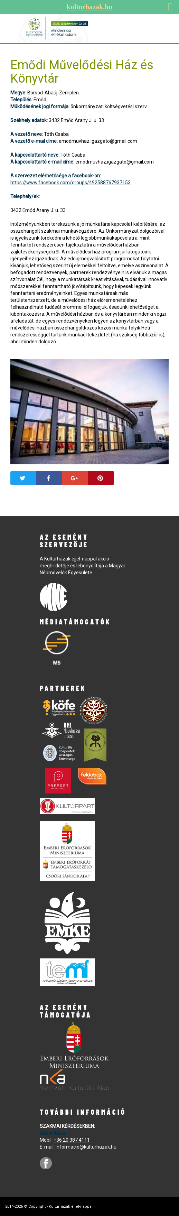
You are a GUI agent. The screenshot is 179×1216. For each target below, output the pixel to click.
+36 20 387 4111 (72, 1140)
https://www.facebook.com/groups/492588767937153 (70, 182)
